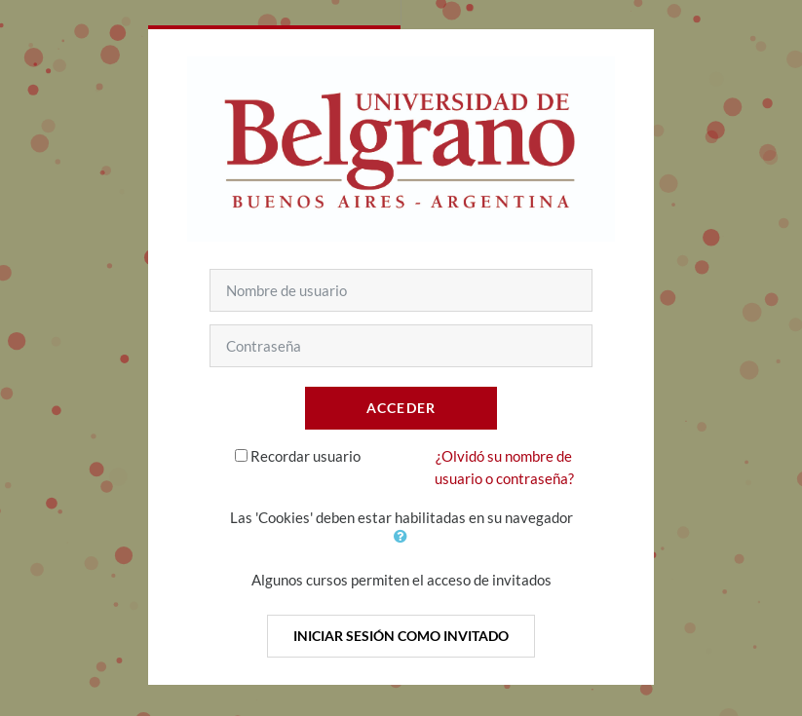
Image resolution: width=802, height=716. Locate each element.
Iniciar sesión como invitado (401, 635)
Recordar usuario (305, 456)
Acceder (401, 407)
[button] (401, 536)
